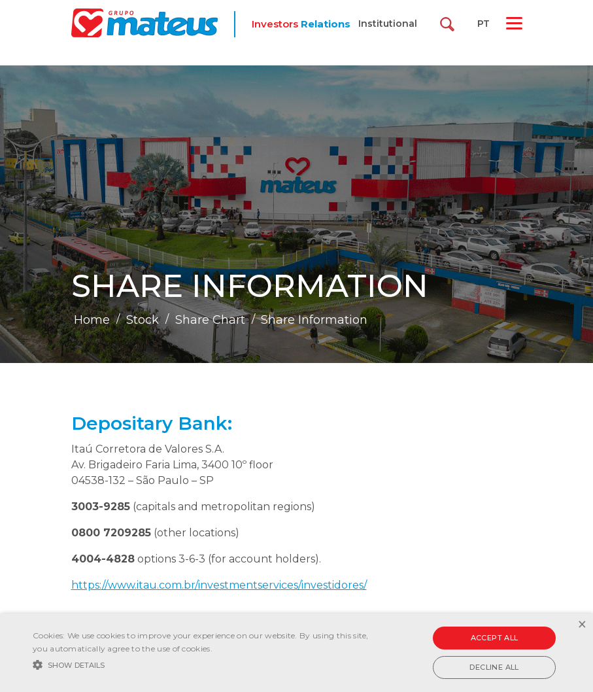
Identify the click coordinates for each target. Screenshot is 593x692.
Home (92, 320)
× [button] (581, 625)
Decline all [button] (493, 667)
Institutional (387, 23)
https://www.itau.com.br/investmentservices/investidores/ (219, 585)
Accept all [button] (494, 637)
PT (483, 23)
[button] (204, 664)
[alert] (296, 653)
